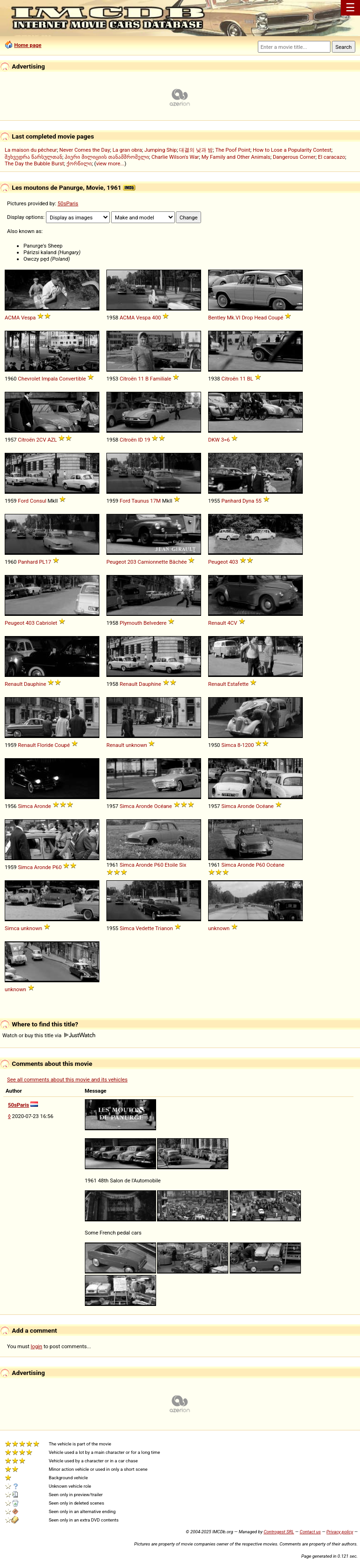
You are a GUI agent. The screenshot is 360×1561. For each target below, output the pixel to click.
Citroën (128, 378)
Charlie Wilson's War (175, 157)
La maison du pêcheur (31, 150)
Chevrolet (29, 378)
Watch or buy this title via (48, 1035)
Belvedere (154, 623)
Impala (50, 378)
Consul (38, 500)
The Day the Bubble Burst (34, 163)
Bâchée (178, 562)
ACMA (12, 317)
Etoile (171, 865)
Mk (230, 317)
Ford (23, 500)
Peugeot (116, 562)
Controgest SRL (278, 1531)
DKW (214, 439)
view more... (110, 163)
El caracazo (331, 157)
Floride (45, 745)
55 (258, 500)
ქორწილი (79, 163)
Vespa (28, 317)
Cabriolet (46, 623)
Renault (217, 623)
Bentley (216, 317)
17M (155, 500)
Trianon (164, 928)
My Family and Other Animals (236, 157)
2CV (41, 439)
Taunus (140, 500)
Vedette (145, 928)
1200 (248, 745)
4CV (232, 623)
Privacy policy (339, 1531)
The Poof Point (232, 150)
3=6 (225, 439)
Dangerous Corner (294, 157)
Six (182, 865)
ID (140, 439)
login (37, 1346)
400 (156, 317)
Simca (228, 745)
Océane (163, 806)
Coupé (275, 317)
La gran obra (127, 150)
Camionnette (153, 562)
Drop (247, 317)
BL (250, 378)
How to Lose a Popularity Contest (292, 150)
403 (233, 562)
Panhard (231, 500)
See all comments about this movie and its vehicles (67, 1079)
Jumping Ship (160, 150)
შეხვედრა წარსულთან (33, 157)
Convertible (72, 378)
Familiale (160, 378)
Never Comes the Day (85, 150)
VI (238, 317)
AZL (52, 439)
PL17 (45, 562)
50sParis (68, 203)
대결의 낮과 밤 (196, 150)
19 (147, 439)
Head (260, 317)
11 (141, 378)
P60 (57, 867)
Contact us (310, 1531)
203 (132, 562)
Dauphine (35, 684)
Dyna (248, 500)
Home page (27, 45)
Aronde (42, 806)
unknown (136, 745)
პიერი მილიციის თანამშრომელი (107, 157)
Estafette (237, 684)
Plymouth (131, 623)
